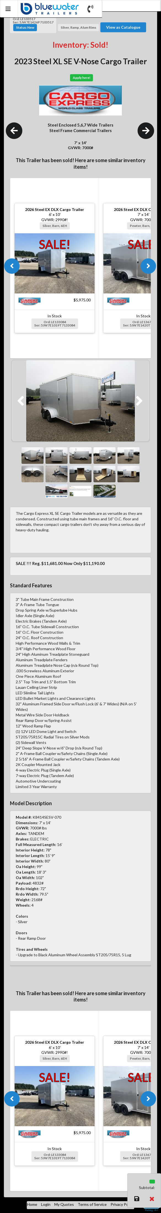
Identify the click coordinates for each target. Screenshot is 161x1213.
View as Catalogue (123, 27)
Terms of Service (92, 1204)
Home (32, 1204)
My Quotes (64, 1204)
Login (45, 1204)
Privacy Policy (122, 1204)
